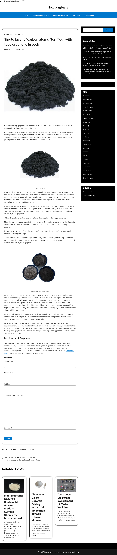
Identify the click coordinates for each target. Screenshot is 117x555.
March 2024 (86, 163)
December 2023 (88, 174)
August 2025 (87, 122)
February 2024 (87, 167)
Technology (77, 15)
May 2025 (86, 133)
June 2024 (86, 152)
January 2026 (87, 103)
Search (108, 30)
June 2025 (86, 129)
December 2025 (88, 107)
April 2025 (86, 137)
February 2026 (87, 99)
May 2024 (86, 155)
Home (26, 15)
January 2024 (87, 170)
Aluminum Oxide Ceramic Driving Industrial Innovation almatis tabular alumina (38, 507)
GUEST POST (90, 15)
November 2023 (88, 178)
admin (7, 49)
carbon (13, 449)
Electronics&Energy (60, 15)
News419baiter (59, 7)
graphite (23, 449)
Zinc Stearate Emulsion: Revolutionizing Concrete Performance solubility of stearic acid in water (97, 72)
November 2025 (88, 111)
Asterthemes (54, 552)
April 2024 (86, 159)
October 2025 (87, 114)
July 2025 (86, 126)
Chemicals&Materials (41, 15)
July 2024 (86, 148)
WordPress (74, 552)
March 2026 (86, 96)
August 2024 (87, 144)
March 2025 (86, 140)
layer (32, 449)
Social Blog (42, 552)
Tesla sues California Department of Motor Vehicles (65, 501)
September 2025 (88, 118)
